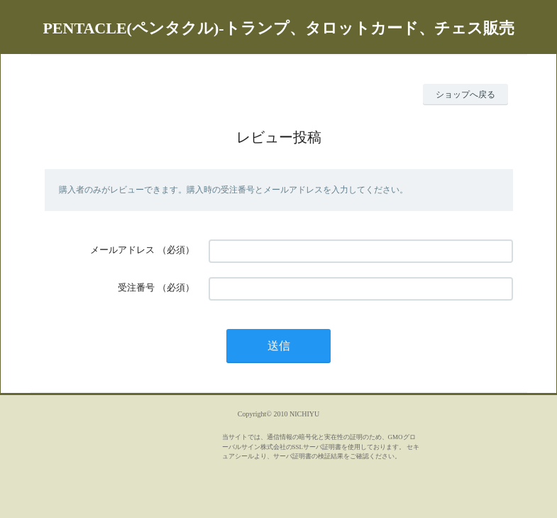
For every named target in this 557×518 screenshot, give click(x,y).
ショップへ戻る (465, 94)
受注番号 (136, 287)
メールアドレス (122, 249)
